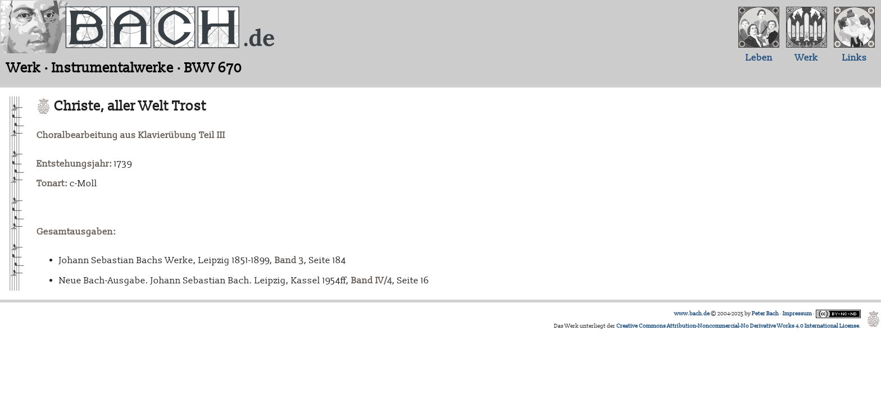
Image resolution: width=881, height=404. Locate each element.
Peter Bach (765, 313)
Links (854, 57)
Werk (806, 57)
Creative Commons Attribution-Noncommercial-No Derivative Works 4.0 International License (737, 326)
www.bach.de (692, 313)
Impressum (797, 313)
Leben (759, 57)
